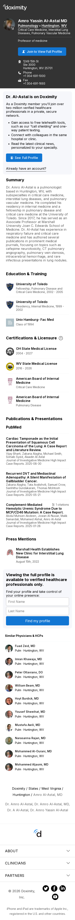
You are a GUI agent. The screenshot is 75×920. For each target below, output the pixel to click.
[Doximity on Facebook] (54, 889)
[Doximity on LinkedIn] (62, 889)
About (37, 851)
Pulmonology (28, 26)
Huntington (50, 26)
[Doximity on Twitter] (46, 889)
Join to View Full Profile (42, 52)
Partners (37, 875)
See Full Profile (26, 157)
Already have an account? (26, 168)
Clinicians (37, 863)
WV (64, 26)
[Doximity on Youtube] (55, 897)
